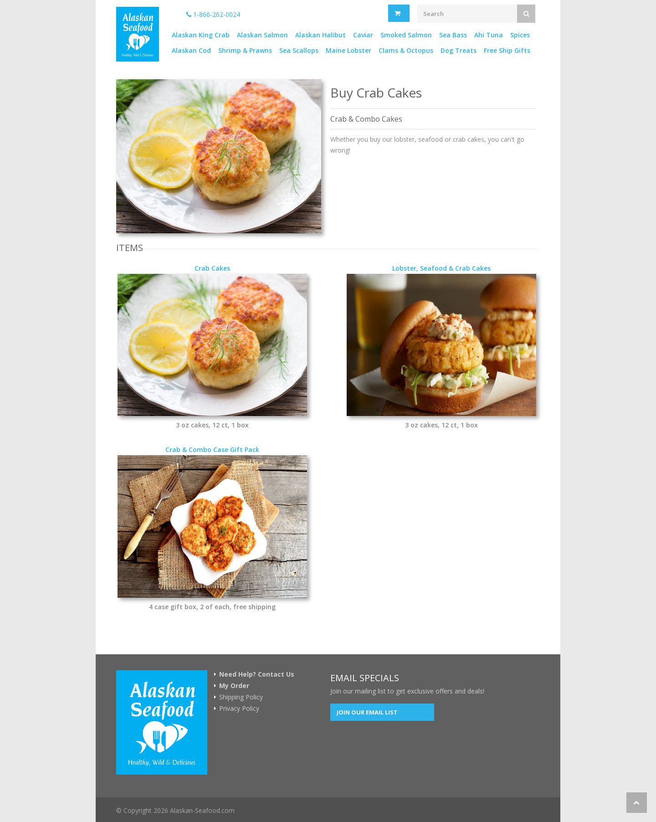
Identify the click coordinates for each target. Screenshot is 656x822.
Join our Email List (367, 712)
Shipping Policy (241, 697)
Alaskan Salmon (262, 35)
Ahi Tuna (488, 35)
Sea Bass (453, 35)
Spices (520, 35)
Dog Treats (459, 50)
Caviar (363, 35)
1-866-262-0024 (213, 14)
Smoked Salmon (406, 35)
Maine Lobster (348, 50)
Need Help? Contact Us (256, 674)
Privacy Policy (239, 708)
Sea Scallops (298, 50)
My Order (234, 686)
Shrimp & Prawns (245, 50)
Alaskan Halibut (320, 35)
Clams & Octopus (406, 50)
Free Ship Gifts (507, 50)
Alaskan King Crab (201, 35)
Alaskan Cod (191, 50)
